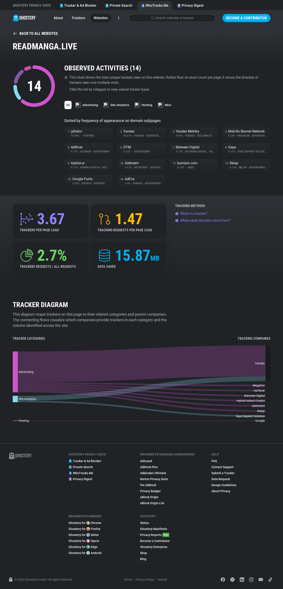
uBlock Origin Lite (152, 503)
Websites (101, 18)
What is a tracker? (191, 214)
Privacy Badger (150, 491)
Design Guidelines (223, 485)
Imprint (162, 579)
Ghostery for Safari (84, 535)
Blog (143, 559)
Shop (143, 553)
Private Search (118, 5)
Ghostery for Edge (83, 547)
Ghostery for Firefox (84, 529)
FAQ (214, 461)
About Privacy (220, 491)
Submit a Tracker (223, 473)
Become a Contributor (246, 18)
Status (144, 523)
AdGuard (146, 461)
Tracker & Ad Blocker (78, 5)
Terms (128, 579)
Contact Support (222, 467)
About (58, 18)
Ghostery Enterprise (153, 547)
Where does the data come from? (202, 220)
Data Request (220, 479)
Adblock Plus (149, 467)
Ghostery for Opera (84, 541)
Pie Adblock (148, 485)
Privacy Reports (154, 535)
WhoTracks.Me (154, 5)
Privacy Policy (145, 579)
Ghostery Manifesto (153, 529)
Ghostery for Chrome (85, 523)
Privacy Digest (190, 5)
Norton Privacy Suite (154, 479)
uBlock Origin (149, 497)
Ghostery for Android (85, 553)
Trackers (78, 18)
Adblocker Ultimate (153, 473)
